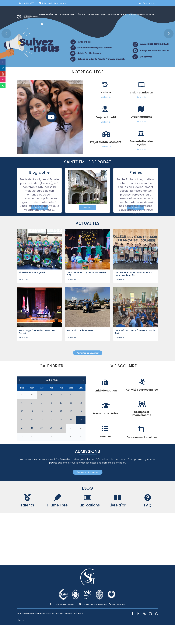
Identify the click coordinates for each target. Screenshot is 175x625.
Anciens (132, 14)
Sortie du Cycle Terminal (81, 330)
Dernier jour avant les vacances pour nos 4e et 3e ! (133, 274)
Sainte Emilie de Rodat (66, 14)
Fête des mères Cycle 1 (32, 272)
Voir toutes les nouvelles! (88, 353)
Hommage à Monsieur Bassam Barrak (37, 332)
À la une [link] (82, 14)
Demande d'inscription (87, 472)
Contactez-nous (145, 14)
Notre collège (46, 14)
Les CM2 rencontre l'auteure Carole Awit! (135, 332)
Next (167, 32)
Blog (104, 14)
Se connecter (148, 3)
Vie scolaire (94, 14)
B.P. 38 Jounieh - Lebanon (63, 604)
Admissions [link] (114, 14)
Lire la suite (23, 279)
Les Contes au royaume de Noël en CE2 (87, 274)
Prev (4, 32)
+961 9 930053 (26, 3)
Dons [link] (124, 14)
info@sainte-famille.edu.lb (52, 3)
